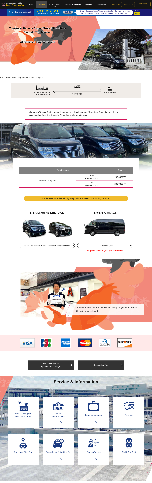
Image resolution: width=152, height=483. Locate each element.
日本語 (137, 10)
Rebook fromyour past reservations (143, 4)
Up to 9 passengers (105, 245)
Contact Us (128, 4)
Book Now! (116, 4)
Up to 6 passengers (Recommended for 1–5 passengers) (47, 245)
